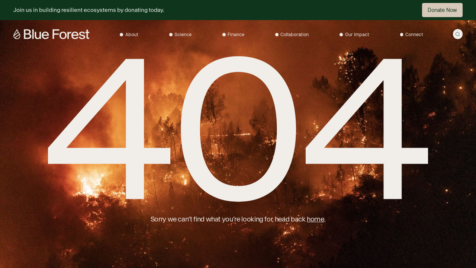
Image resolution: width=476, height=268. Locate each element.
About (131, 34)
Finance (236, 34)
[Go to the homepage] (51, 34)
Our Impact (357, 34)
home (315, 219)
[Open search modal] (458, 34)
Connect (414, 34)
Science (183, 34)
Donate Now (442, 10)
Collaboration (294, 34)
